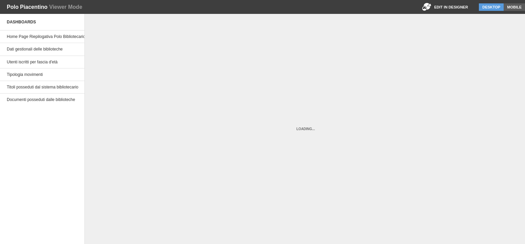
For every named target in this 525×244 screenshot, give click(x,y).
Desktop (491, 7)
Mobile (514, 7)
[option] (42, 36)
